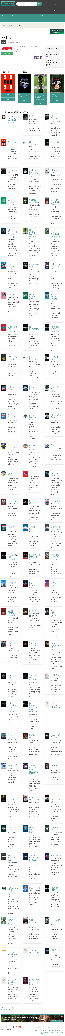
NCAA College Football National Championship (40, 97)
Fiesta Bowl (13, 501)
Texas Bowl (34, 473)
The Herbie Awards (13, 358)
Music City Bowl (56, 416)
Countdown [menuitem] (5, 20)
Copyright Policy (45, 1033)
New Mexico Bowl (11, 266)
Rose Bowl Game (34, 502)
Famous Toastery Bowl (12, 922)
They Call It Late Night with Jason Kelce (13, 953)
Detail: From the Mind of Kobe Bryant (12, 707)
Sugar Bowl (56, 501)
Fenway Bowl (54, 828)
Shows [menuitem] (4, 16)
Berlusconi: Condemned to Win (35, 982)
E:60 (31, 116)
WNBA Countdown (35, 921)
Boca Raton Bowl (13, 327)
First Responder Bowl (56, 799)
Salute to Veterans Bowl (55, 266)
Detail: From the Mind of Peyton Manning (33, 707)
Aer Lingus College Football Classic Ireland (13, 892)
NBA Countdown (35, 143)
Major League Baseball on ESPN (12, 119)
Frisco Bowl (56, 855)
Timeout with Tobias (34, 951)
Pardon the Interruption (35, 555)
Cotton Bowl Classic (32, 447)
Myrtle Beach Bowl (32, 829)
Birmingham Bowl (13, 416)
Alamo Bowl (32, 527)
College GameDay (55, 95)
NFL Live (55, 141)
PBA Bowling (33, 358)
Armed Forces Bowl (32, 417)
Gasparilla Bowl (12, 828)
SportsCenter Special (36, 644)
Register (56, 10)
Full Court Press (55, 921)
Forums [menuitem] (14, 20)
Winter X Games (12, 583)
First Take (34, 610)
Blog (49, 1027)
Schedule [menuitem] (51, 16)
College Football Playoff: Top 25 (35, 173)
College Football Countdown (13, 613)
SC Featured (33, 583)
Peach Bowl (56, 445)
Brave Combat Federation (13, 737)
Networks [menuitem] (20, 16)
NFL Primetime (34, 327)
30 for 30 (6, 95)
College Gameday (34, 798)
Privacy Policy (55, 1033)
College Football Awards (55, 202)
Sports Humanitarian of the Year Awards (57, 646)
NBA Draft (12, 765)
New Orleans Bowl (33, 296)
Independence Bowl (15, 388)
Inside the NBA (12, 171)
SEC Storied (54, 117)
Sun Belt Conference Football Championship (36, 858)
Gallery (18, 42)
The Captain (11, 798)
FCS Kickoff (34, 887)
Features (37, 1027)
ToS (62, 1033)
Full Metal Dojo (34, 736)
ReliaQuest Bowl (56, 474)
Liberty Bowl (11, 527)
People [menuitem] (11, 16)
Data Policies (54, 1030)
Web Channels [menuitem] (31, 16)
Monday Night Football (23, 95)
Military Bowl (32, 388)
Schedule (11, 42)
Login (54, 3)
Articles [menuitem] (41, 16)
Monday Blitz (55, 888)
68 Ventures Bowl (12, 857)
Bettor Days (54, 766)
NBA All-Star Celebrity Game (55, 614)
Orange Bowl (11, 474)
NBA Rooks (56, 675)
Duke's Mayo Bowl (13, 446)
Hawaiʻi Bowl (54, 358)
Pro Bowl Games (55, 555)
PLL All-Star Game (56, 951)
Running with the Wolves (12, 982)
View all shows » (7, 1009)
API (44, 1027)
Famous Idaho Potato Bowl (55, 297)
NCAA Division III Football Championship (15, 233)
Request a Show (41, 1030)
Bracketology (14, 642)
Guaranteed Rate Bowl (57, 527)
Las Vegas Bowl (34, 265)
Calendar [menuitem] (60, 16)
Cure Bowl (13, 294)
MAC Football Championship (15, 202)
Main (4, 42)
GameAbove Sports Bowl (57, 389)
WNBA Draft (54, 583)
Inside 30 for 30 (55, 736)
